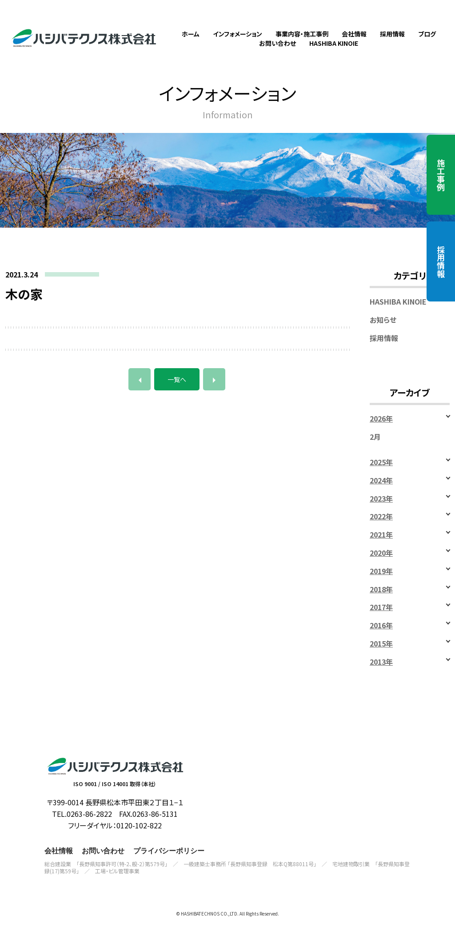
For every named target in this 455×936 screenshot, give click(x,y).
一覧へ (177, 390)
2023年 (381, 509)
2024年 (381, 490)
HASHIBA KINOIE (398, 312)
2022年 (381, 527)
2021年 (381, 545)
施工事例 (441, 175)
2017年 (381, 618)
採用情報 (441, 261)
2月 (375, 447)
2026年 (381, 429)
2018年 (381, 599)
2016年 (381, 636)
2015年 (381, 654)
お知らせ (383, 330)
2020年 (381, 563)
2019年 (381, 581)
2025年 (381, 473)
